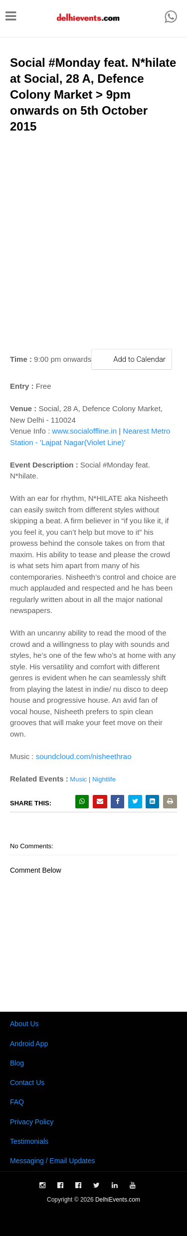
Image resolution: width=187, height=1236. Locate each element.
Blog (17, 1063)
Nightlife (104, 779)
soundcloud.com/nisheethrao (84, 756)
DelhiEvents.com (117, 1199)
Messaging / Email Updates (52, 1161)
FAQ (17, 1102)
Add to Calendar (132, 359)
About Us (24, 1024)
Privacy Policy (31, 1122)
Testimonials (29, 1141)
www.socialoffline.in (84, 431)
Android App (29, 1044)
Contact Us (27, 1082)
